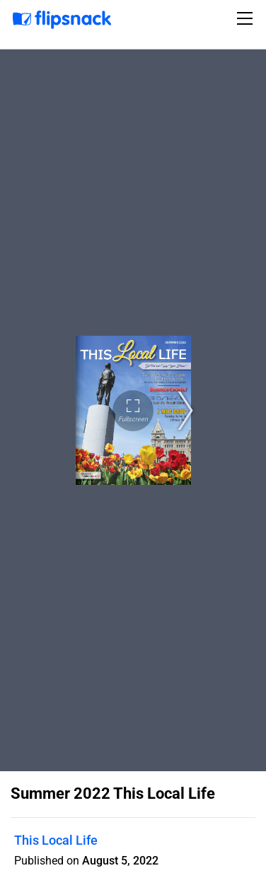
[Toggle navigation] (247, 18)
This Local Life (56, 840)
